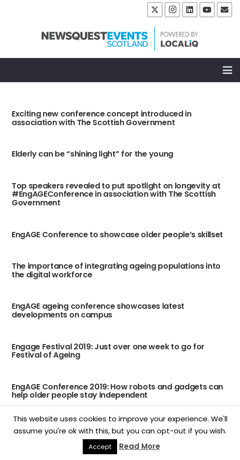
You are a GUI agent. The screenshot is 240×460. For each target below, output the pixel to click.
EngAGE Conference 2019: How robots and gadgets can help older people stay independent (117, 391)
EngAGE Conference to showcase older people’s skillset (117, 234)
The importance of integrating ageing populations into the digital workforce (116, 270)
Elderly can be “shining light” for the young (92, 153)
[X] (155, 9)
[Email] (224, 9)
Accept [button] (100, 446)
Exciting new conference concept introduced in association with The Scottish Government (102, 118)
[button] (227, 70)
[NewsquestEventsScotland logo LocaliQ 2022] (120, 39)
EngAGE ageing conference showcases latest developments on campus (98, 310)
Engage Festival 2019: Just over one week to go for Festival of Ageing (108, 351)
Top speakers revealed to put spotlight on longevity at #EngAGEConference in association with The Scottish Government (116, 194)
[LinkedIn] (189, 9)
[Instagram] (172, 9)
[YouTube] (207, 9)
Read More (139, 446)
